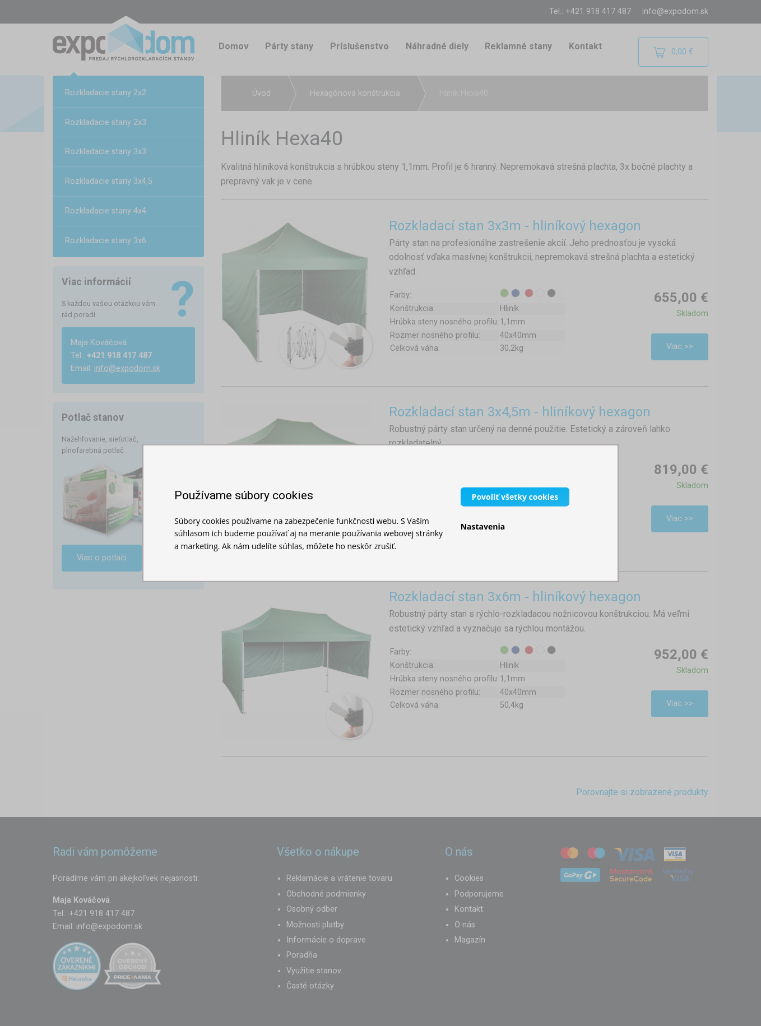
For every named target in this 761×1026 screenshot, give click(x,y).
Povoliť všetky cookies (515, 496)
